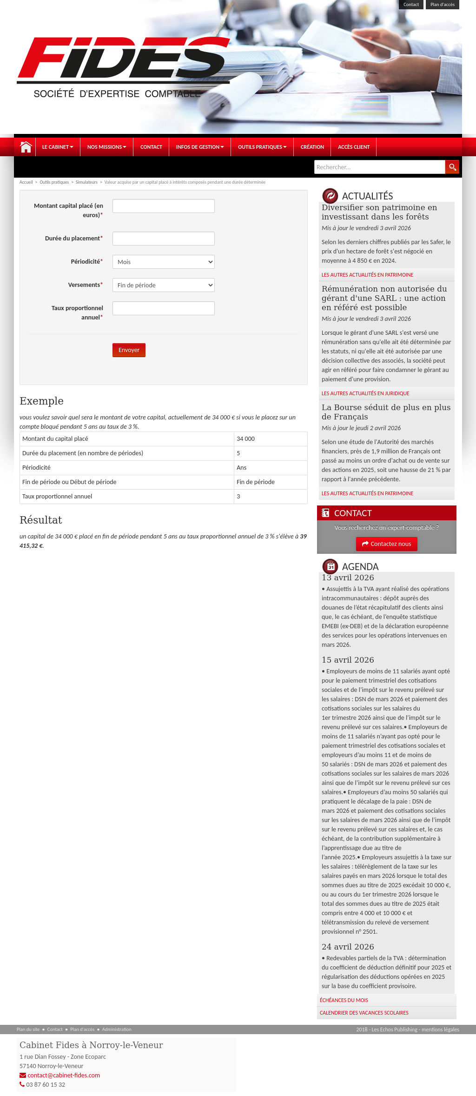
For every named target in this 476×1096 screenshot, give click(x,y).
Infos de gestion (200, 147)
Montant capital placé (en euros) (68, 210)
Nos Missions (106, 147)
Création (312, 147)
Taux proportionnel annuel (77, 312)
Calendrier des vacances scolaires (364, 1013)
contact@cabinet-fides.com (64, 1075)
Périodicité (85, 262)
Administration (117, 1029)
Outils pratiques (262, 147)
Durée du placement (72, 238)
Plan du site (28, 1029)
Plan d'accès (442, 4)
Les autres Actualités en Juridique (366, 393)
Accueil (26, 147)
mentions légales (440, 1029)
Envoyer (129, 350)
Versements (84, 285)
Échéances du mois (344, 1000)
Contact (411, 4)
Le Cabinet (57, 147)
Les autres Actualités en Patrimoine (367, 275)
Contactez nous (386, 544)
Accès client (354, 147)
